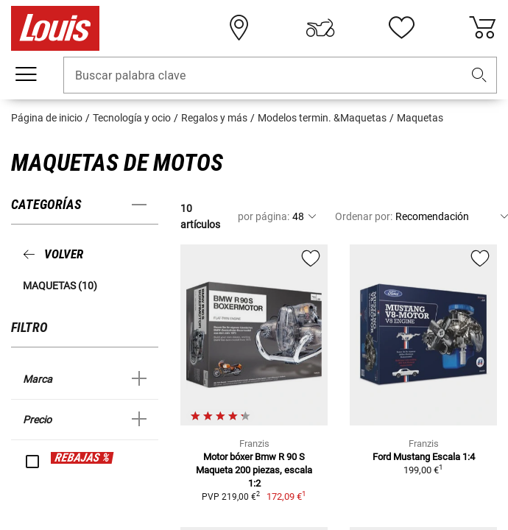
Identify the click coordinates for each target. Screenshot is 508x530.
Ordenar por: (363, 216)
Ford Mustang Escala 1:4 (424, 456)
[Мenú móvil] (25, 74)
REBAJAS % (82, 457)
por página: (263, 216)
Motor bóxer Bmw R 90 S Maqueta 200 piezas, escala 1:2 (254, 470)
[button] (479, 75)
